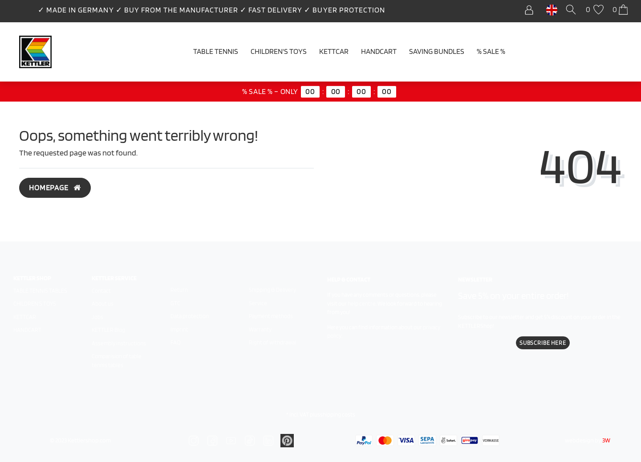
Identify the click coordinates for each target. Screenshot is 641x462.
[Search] (572, 10)
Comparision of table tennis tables (117, 360)
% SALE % (491, 51)
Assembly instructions (119, 343)
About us (103, 303)
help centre (362, 303)
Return (179, 289)
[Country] (551, 9)
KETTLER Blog (108, 330)
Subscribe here (542, 342)
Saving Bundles (436, 51)
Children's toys (34, 303)
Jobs (97, 317)
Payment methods (271, 316)
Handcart (379, 51)
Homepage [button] (55, 187)
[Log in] (531, 10)
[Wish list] (596, 10)
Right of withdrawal (272, 342)
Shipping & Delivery (272, 289)
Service (258, 303)
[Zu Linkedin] (287, 439)
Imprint (179, 329)
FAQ (175, 342)
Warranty (260, 329)
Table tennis (215, 51)
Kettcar (334, 51)
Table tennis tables (40, 290)
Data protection (189, 316)
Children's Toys (279, 51)
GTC (175, 303)
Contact (101, 290)
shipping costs (337, 414)
